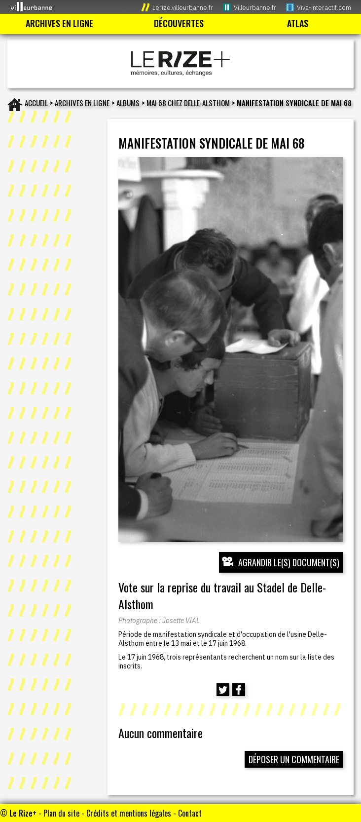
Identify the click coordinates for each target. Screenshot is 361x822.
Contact (190, 813)
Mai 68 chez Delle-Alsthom (188, 102)
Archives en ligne (82, 102)
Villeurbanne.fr (255, 7)
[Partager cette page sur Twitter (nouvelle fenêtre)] (223, 689)
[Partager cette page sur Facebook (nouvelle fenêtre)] (238, 689)
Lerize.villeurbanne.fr (182, 7)
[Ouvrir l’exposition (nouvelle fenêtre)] (231, 349)
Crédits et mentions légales (128, 813)
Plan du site (61, 813)
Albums (128, 102)
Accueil (36, 102)
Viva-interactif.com (324, 7)
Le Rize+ (22, 813)
